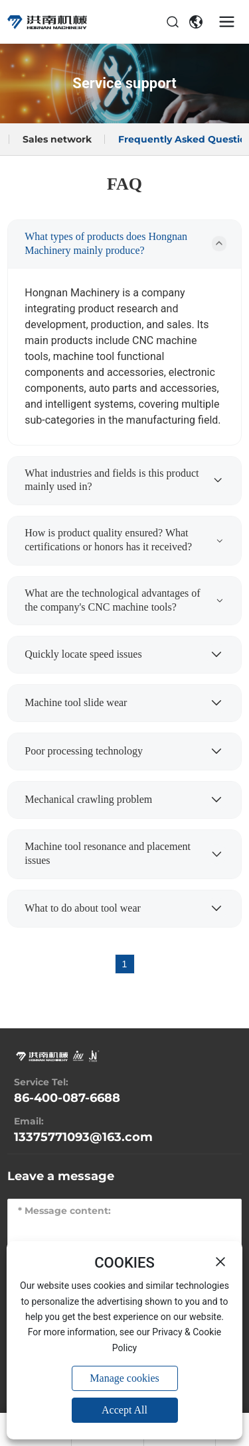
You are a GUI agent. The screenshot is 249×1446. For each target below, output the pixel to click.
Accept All (124, 1410)
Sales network (57, 139)
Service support (124, 83)
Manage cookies (124, 1378)
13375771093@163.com (83, 1137)
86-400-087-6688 (67, 1098)
